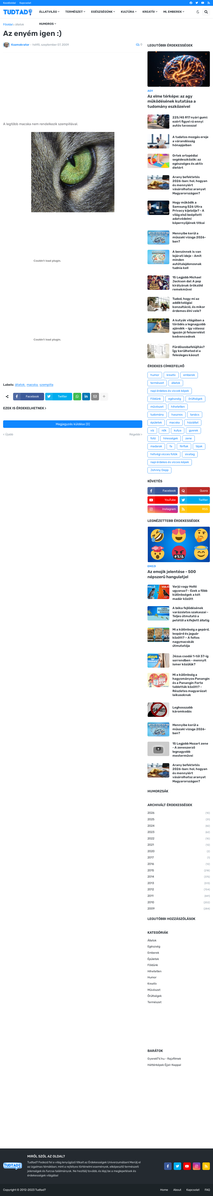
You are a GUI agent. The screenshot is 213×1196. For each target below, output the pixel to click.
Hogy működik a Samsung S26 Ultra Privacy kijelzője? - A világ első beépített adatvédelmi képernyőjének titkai (188, 213)
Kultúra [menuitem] (127, 12)
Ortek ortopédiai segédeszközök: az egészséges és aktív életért (187, 162)
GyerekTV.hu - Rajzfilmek (164, 1058)
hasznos (177, 414)
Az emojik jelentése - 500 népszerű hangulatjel (171, 574)
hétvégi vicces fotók (163, 454)
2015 (178, 871)
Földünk (155, 399)
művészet (156, 406)
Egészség (153, 946)
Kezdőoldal (9, 2)
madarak (156, 446)
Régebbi (134, 434)
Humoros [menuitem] (46, 24)
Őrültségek (154, 996)
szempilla (46, 385)
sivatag (190, 454)
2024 (178, 826)
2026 (178, 813)
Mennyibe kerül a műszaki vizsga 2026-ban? (189, 237)
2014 (178, 877)
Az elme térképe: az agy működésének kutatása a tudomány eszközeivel (171, 101)
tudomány (157, 414)
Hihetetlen (154, 971)
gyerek (193, 430)
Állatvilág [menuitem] (48, 12)
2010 (178, 903)
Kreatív (152, 983)
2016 (178, 864)
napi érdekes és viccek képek (169, 391)
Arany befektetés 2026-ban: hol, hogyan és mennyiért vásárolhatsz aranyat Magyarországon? (189, 185)
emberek (189, 375)
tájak (199, 446)
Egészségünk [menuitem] (102, 12)
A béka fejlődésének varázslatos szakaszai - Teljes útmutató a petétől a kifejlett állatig (190, 614)
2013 (178, 883)
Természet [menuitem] (74, 12)
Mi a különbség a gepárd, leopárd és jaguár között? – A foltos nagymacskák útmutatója (190, 638)
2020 (178, 851)
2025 (178, 820)
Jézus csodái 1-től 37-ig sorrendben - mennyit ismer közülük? (190, 660)
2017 (178, 858)
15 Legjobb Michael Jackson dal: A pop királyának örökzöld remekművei (187, 283)
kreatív (171, 375)
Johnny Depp (159, 470)
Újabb (9, 434)
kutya (177, 430)
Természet (154, 1002)
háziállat (192, 422)
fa (171, 446)
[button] (197, 12)
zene (188, 438)
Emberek (153, 953)
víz (152, 430)
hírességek (170, 438)
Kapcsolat (25, 2)
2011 (178, 896)
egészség (174, 399)
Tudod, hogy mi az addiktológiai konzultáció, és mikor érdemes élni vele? (188, 305)
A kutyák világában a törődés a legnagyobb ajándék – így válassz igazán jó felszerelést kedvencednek (189, 328)
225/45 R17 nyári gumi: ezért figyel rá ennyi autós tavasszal (190, 121)
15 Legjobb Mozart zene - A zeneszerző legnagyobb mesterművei (190, 750)
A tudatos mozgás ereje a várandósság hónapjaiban (190, 141)
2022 (178, 839)
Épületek (153, 959)
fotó (153, 438)
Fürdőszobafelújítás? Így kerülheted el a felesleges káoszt (188, 351)
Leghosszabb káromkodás (182, 710)
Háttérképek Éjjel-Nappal (164, 1065)
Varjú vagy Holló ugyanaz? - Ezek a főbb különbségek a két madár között (189, 593)
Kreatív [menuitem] (148, 12)
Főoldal (8, 24)
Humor (151, 977)
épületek (156, 422)
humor (154, 375)
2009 (178, 909)
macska (32, 385)
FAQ (207, 1190)
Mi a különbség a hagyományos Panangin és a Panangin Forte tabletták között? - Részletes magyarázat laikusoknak (191, 685)
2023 (178, 832)
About (177, 1190)
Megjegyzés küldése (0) (73, 424)
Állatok (151, 940)
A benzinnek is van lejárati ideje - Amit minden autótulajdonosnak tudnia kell (187, 260)
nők (164, 430)
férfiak (184, 446)
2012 (178, 890)
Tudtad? (40, 1190)
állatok (19, 24)
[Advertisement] (72, 87)
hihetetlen (178, 406)
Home (164, 1190)
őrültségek (195, 399)
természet (157, 383)
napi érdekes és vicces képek (169, 462)
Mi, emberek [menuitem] (172, 12)
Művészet (153, 990)
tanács (194, 414)
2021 (178, 845)
